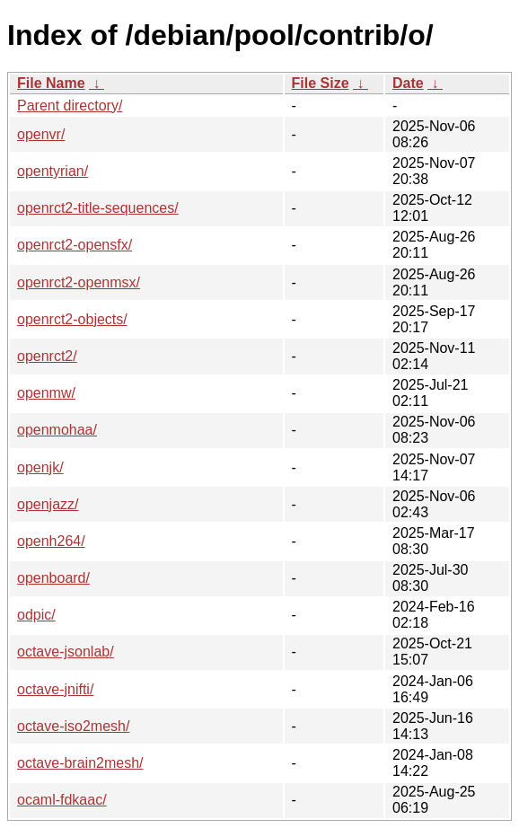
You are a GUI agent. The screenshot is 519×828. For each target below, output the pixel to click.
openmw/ (46, 393)
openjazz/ (48, 504)
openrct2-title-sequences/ (98, 208)
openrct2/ (47, 356)
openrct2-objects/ (72, 319)
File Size (320, 83)
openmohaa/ (57, 429)
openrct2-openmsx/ (78, 282)
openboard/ (53, 578)
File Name (51, 83)
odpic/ (36, 614)
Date (408, 83)
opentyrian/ (52, 171)
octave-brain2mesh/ (80, 763)
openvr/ (41, 134)
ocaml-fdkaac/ (62, 799)
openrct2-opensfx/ (74, 244)
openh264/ (51, 541)
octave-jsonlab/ (65, 651)
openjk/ (40, 467)
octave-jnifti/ (55, 689)
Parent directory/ (69, 105)
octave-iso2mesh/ (73, 726)
